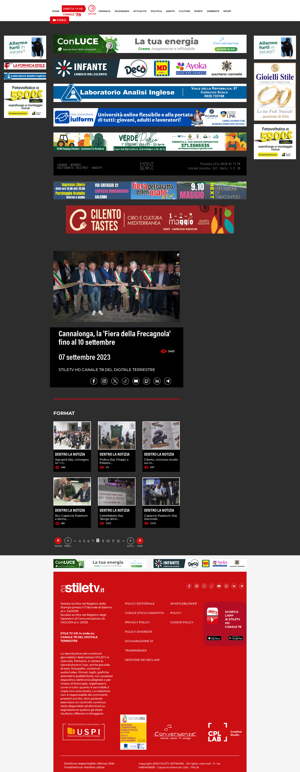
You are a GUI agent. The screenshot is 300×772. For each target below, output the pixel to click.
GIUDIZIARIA (122, 11)
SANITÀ (170, 11)
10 (108, 541)
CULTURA (184, 11)
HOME (55, 11)
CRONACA (104, 11)
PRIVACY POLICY (137, 622)
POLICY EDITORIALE (139, 603)
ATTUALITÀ (139, 11)
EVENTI (198, 11)
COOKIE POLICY (182, 622)
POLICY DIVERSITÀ (138, 631)
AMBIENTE (213, 11)
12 (118, 541)
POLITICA (156, 11)
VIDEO (59, 20)
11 (113, 541)
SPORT (227, 11)
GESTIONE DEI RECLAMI (142, 660)
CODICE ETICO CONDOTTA (144, 613)
